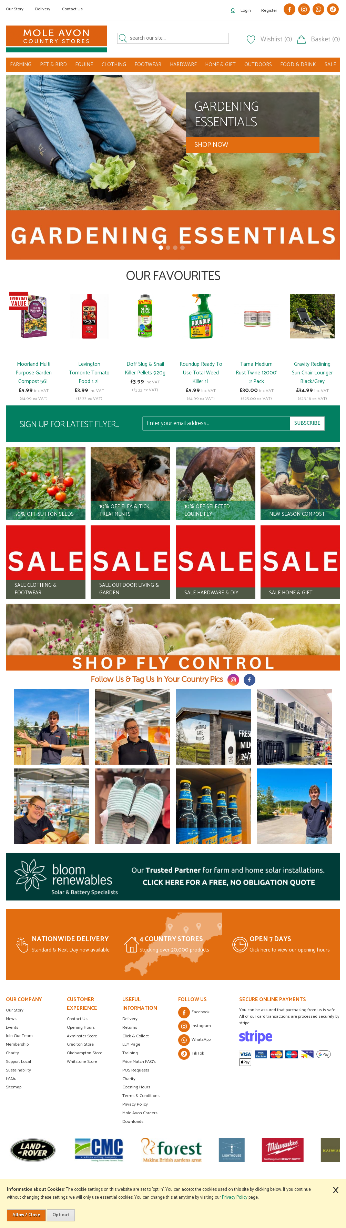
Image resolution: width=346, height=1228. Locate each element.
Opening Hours (81, 1027)
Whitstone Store (82, 1061)
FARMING (20, 64)
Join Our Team (19, 1035)
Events (12, 1027)
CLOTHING (114, 64)
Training (130, 1053)
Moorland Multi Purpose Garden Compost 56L (34, 373)
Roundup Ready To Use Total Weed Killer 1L (201, 373)
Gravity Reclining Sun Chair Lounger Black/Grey (312, 373)
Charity (12, 1053)
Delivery (42, 9)
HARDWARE (183, 64)
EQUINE (84, 64)
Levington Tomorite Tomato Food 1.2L (89, 373)
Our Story (14, 9)
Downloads (132, 1121)
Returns (129, 1027)
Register (269, 10)
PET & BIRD (53, 64)
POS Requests (135, 1070)
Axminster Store (82, 1036)
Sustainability (18, 1070)
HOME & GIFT (220, 64)
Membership (17, 1044)
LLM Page (131, 1044)
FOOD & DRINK (298, 64)
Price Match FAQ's (139, 1061)
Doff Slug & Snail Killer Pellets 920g (145, 368)
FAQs (11, 1078)
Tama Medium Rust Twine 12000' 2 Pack (256, 373)
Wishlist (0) (276, 39)
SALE (330, 64)
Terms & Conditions (141, 1095)
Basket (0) (325, 39)
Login (246, 10)
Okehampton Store (84, 1053)
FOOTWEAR (147, 64)
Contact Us (72, 9)
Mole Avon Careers (139, 1113)
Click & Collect (135, 1036)
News (11, 1019)
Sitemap (13, 1087)
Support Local (18, 1061)
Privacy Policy (135, 1104)
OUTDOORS (258, 64)
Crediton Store (80, 1044)
